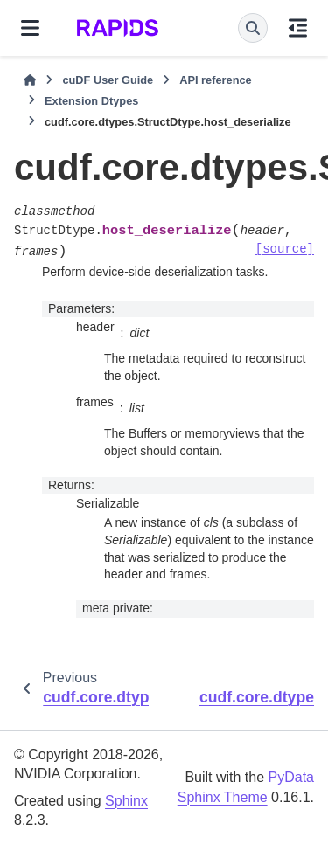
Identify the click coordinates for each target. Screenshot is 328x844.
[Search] (253, 28)
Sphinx (126, 800)
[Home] (30, 80)
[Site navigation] (30, 28)
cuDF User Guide (107, 79)
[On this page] (298, 28)
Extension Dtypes (91, 100)
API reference (215, 79)
